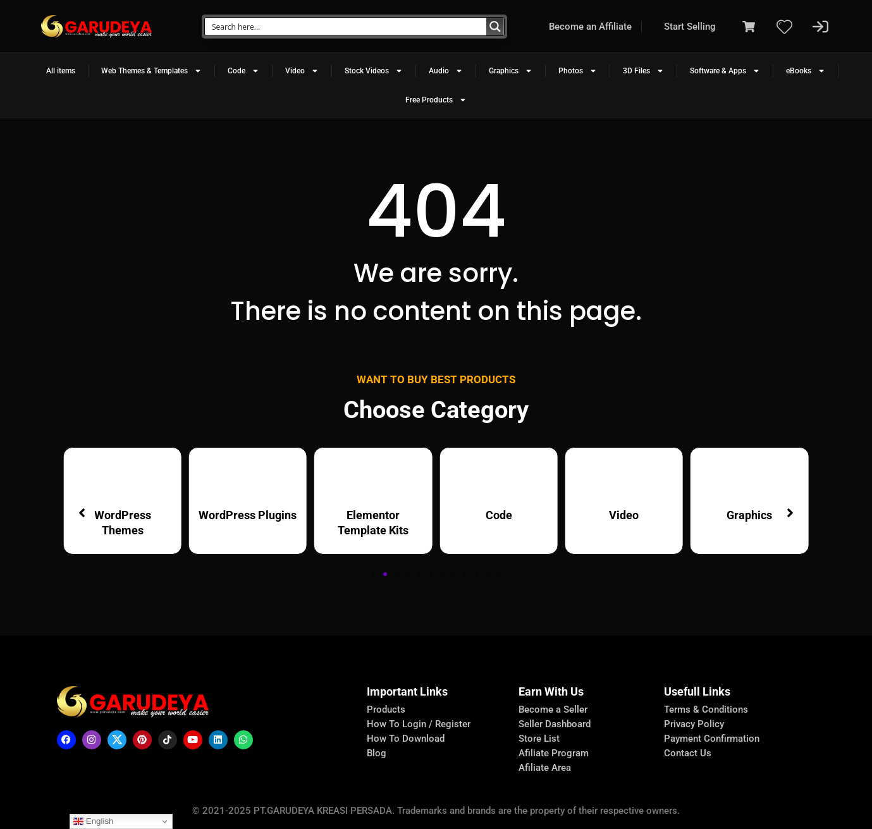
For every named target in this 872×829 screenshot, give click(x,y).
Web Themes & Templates (151, 71)
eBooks (805, 71)
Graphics (510, 71)
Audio (446, 71)
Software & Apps (725, 71)
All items (60, 70)
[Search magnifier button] (495, 26)
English (93, 821)
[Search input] (346, 26)
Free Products (436, 100)
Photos (577, 71)
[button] (374, 574)
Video (302, 71)
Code (243, 71)
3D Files (643, 71)
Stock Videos (374, 71)
